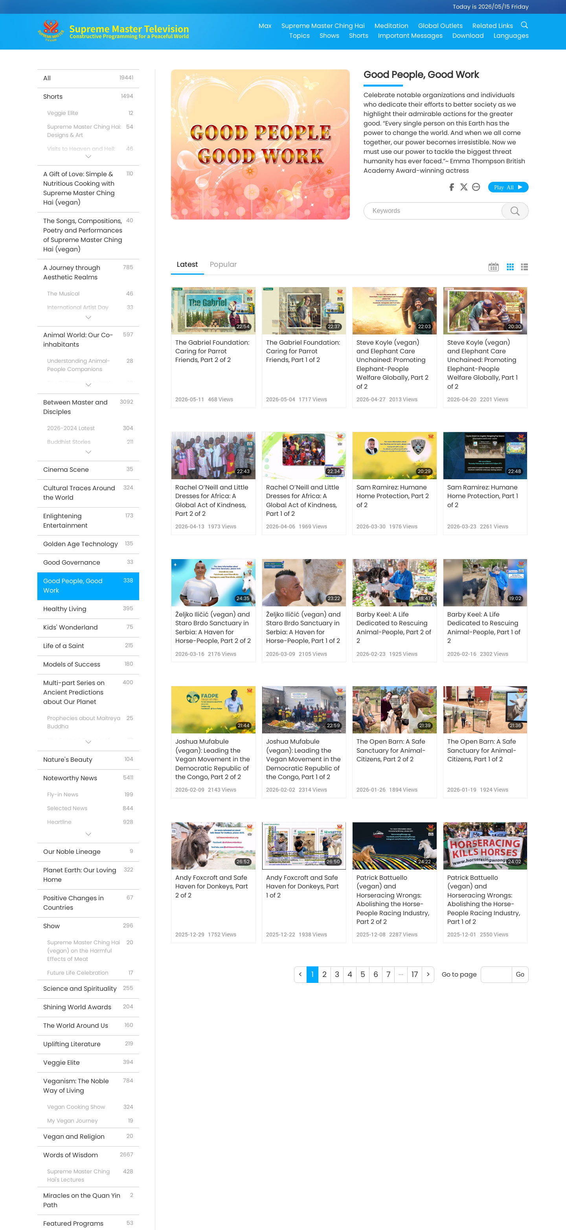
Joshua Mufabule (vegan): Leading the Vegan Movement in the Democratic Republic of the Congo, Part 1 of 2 (303, 759)
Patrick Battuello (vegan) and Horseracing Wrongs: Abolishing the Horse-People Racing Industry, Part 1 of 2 (483, 900)
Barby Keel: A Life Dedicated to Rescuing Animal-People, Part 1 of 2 (483, 627)
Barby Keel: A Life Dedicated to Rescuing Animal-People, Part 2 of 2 (394, 627)
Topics (299, 35)
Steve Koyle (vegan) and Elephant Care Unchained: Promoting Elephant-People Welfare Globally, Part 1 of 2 (482, 364)
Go (520, 974)
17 (415, 974)
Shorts (358, 35)
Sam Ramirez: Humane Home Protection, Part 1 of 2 (482, 496)
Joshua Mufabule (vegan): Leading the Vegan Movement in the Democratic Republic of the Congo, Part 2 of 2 (212, 759)
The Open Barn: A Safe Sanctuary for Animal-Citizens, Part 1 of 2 (481, 750)
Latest (187, 264)
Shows (329, 35)
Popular (223, 264)
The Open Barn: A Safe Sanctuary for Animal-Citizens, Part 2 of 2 (391, 750)
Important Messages (410, 35)
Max (265, 25)
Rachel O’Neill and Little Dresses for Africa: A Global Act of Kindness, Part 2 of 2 (211, 500)
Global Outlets (440, 25)
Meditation (391, 25)
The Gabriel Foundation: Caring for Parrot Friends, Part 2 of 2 (212, 351)
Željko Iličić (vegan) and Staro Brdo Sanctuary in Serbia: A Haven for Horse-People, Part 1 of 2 (303, 627)
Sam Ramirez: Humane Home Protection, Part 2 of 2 (393, 496)
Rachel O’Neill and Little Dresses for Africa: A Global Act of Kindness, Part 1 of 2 (302, 500)
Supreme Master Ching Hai (323, 25)
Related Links (492, 25)
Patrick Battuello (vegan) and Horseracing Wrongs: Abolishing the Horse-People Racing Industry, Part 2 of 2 (393, 900)
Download (468, 35)
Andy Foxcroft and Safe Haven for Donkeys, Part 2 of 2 (211, 887)
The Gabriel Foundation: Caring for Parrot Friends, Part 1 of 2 (303, 351)
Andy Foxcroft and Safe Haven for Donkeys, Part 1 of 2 (302, 887)
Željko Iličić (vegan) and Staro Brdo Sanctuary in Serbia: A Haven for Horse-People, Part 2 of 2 (213, 627)
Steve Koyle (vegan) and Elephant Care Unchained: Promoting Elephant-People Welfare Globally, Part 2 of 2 (392, 364)
